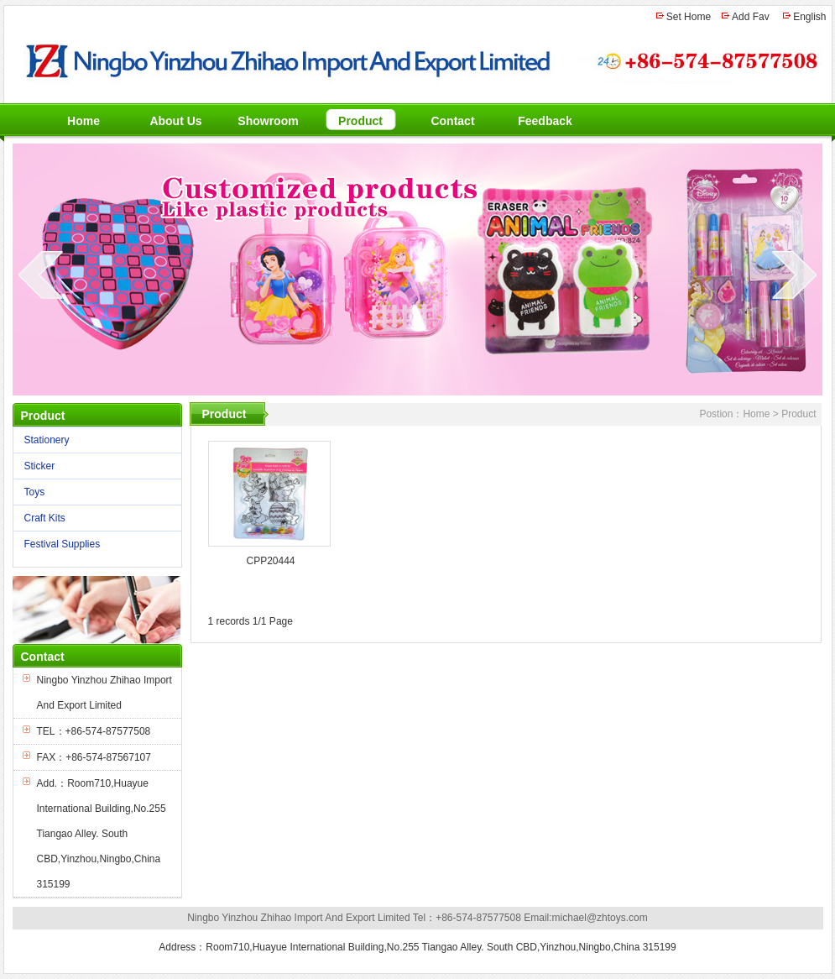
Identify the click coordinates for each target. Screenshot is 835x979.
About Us (175, 121)
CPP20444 (270, 561)
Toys (93, 492)
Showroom (267, 121)
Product (360, 121)
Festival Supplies (93, 544)
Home (83, 121)
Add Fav (751, 17)
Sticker (93, 466)
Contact (452, 121)
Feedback (545, 121)
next (794, 275)
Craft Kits (93, 518)
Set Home (688, 17)
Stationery (93, 440)
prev (41, 275)
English (809, 17)
